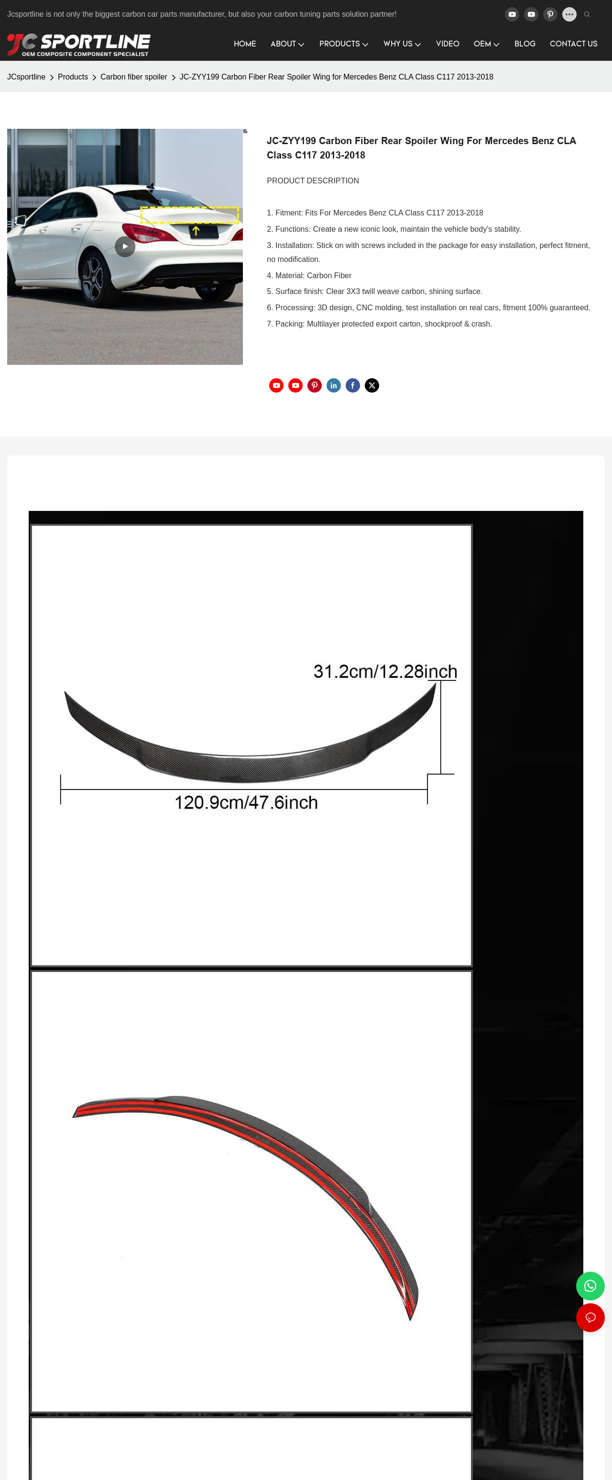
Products (73, 77)
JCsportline (26, 77)
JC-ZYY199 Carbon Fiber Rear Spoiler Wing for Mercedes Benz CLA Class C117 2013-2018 (336, 77)
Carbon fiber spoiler (133, 77)
